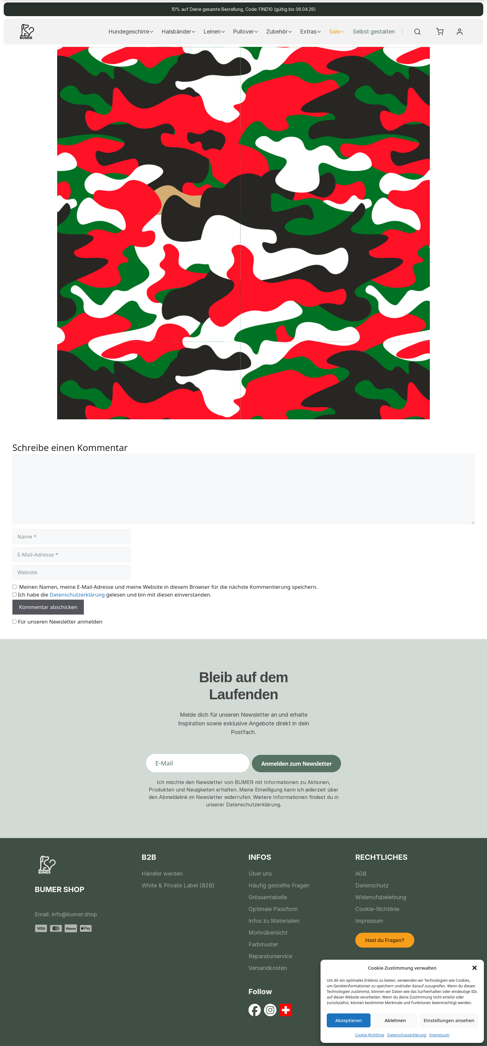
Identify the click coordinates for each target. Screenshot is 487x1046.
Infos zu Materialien (273, 921)
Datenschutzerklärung (406, 1035)
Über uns (260, 873)
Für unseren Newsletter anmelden (60, 621)
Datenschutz (372, 885)
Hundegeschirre (131, 31)
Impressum (439, 1035)
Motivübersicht (268, 932)
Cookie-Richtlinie (369, 1035)
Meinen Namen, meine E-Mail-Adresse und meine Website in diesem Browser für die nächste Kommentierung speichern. (168, 586)
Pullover (246, 31)
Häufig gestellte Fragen (278, 885)
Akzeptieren (348, 1020)
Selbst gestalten (374, 31)
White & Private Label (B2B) (178, 885)
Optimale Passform (273, 909)
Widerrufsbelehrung (380, 897)
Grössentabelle (267, 897)
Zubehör (279, 31)
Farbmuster (263, 944)
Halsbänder (179, 31)
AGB (360, 873)
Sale (337, 31)
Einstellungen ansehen (449, 1020)
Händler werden (162, 873)
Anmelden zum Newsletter (296, 763)
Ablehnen (395, 1020)
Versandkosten (267, 968)
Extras (310, 31)
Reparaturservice (270, 956)
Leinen (214, 31)
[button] (474, 968)
